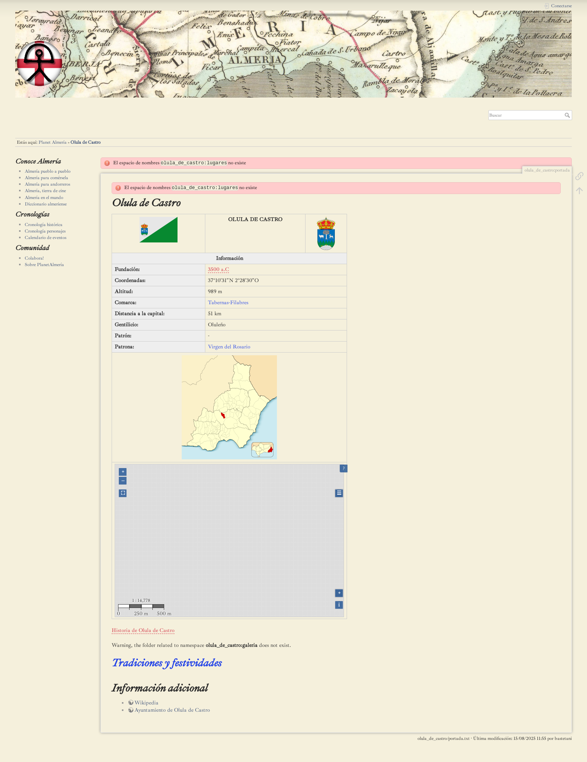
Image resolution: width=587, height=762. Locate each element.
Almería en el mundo (44, 197)
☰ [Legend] (339, 493)
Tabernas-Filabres (228, 302)
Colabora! (34, 258)
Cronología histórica (43, 224)
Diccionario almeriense (46, 204)
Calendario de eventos (45, 237)
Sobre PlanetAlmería (44, 264)
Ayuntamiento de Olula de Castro (172, 710)
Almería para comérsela (46, 178)
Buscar (568, 115)
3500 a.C (218, 269)
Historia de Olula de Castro (143, 630)
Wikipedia (146, 702)
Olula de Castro (85, 142)
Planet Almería (52, 142)
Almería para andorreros (47, 184)
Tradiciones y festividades (167, 662)
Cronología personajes (45, 231)
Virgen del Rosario (229, 346)
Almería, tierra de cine (45, 191)
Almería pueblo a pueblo (47, 171)
